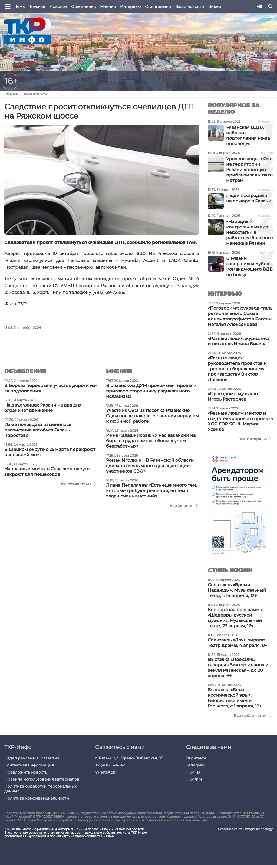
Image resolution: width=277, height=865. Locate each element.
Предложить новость (25, 772)
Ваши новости (189, 6)
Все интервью (252, 439)
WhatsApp (105, 772)
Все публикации (250, 715)
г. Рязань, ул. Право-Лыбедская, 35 (129, 758)
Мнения (108, 6)
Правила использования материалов (41, 779)
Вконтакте (196, 758)
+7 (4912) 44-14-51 (111, 765)
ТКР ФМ (194, 779)
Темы (20, 6)
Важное (37, 6)
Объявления (83, 6)
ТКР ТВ (193, 772)
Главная (11, 94)
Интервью (130, 6)
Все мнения (181, 505)
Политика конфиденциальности (36, 798)
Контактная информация (29, 765)
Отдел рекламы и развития (31, 758)
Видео (214, 6)
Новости (58, 6)
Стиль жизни (158, 6)
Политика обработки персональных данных (40, 789)
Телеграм (195, 765)
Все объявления (75, 483)
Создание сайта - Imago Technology (245, 829)
